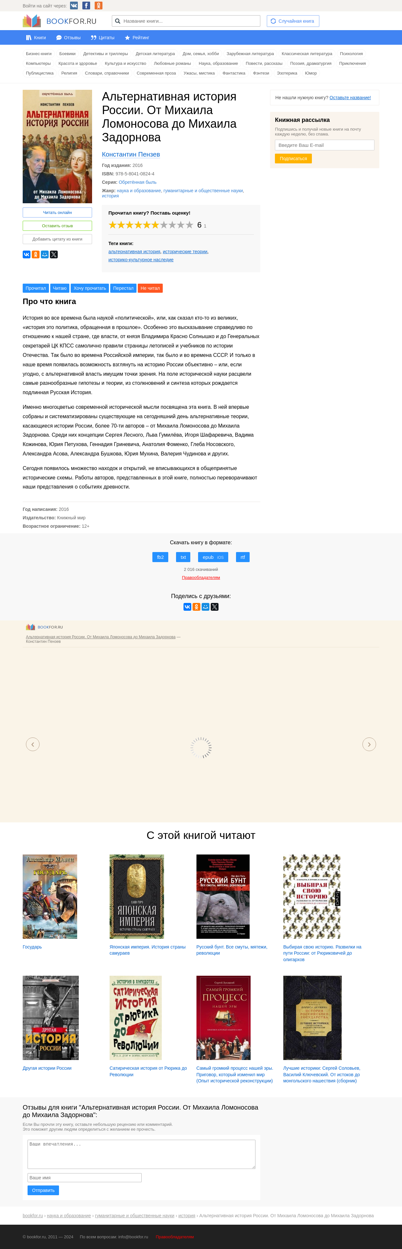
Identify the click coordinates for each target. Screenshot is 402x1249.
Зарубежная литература (250, 53)
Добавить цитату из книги (57, 239)
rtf (243, 557)
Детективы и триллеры (105, 53)
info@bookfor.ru (133, 1236)
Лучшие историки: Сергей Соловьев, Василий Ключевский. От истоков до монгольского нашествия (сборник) (322, 1074)
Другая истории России (47, 1068)
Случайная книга (296, 21)
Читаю (60, 288)
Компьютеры (38, 63)
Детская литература (155, 53)
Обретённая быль (137, 182)
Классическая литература (307, 53)
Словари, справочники (107, 73)
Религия (69, 73)
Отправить (43, 1190)
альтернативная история (134, 251)
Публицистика (39, 73)
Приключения (352, 63)
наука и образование (139, 190)
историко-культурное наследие (140, 259)
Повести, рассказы (264, 63)
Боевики (67, 53)
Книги (40, 37)
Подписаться (293, 158)
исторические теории (185, 251)
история (110, 195)
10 (189, 224)
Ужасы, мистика (199, 73)
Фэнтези (261, 73)
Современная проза (156, 73)
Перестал (123, 288)
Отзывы (72, 37)
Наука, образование (218, 63)
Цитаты (106, 37)
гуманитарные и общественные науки (203, 190)
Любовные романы (172, 63)
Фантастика (233, 73)
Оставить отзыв (57, 225)
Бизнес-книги (39, 53)
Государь (32, 946)
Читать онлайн (57, 212)
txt (183, 557)
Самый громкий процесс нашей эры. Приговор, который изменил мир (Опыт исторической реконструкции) (234, 1074)
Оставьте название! (350, 97)
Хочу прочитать (90, 288)
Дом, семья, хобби (201, 53)
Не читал (150, 288)
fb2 (160, 557)
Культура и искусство (125, 63)
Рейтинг (141, 37)
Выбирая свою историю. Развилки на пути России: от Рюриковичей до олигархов (322, 953)
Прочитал (36, 288)
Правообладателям (175, 1236)
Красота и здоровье (78, 63)
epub (213, 557)
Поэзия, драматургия (310, 63)
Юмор (311, 73)
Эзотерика (287, 73)
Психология (351, 53)
